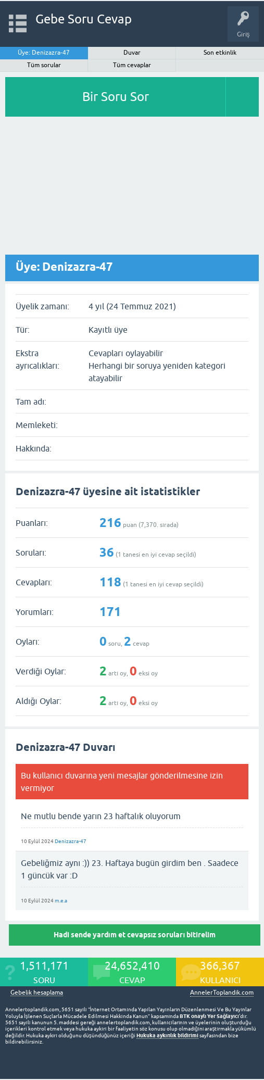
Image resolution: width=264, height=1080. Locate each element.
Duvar (132, 52)
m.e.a (61, 900)
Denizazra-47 (70, 841)
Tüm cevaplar (132, 65)
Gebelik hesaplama (36, 992)
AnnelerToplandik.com (222, 992)
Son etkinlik (220, 52)
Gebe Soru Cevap (83, 19)
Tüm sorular (44, 65)
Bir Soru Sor (115, 97)
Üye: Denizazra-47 (44, 52)
